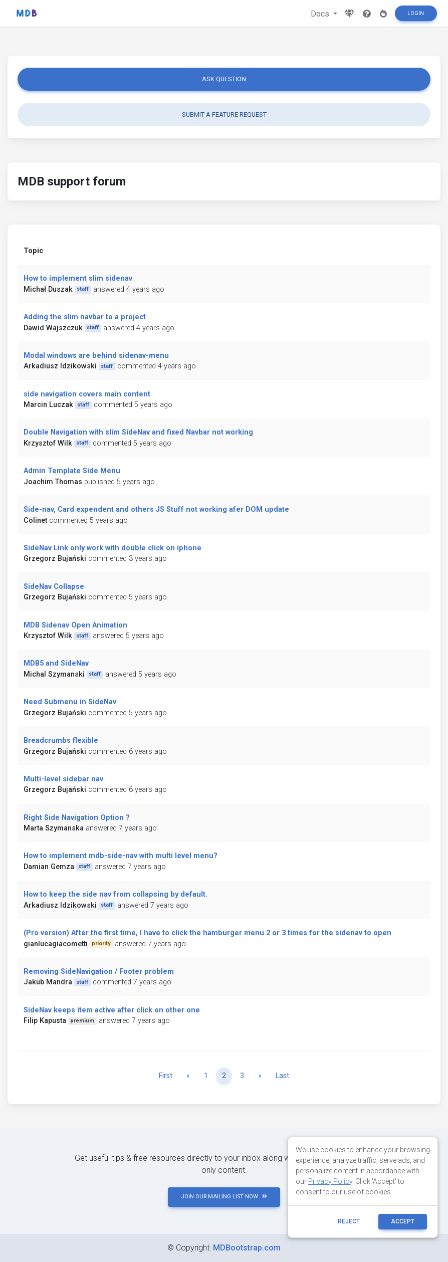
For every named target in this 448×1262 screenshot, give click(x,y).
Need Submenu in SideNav (70, 702)
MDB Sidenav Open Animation (75, 625)
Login (415, 13)
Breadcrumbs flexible (61, 740)
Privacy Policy (330, 1181)
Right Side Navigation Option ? (77, 817)
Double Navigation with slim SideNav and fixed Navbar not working (138, 432)
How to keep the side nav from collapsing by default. (115, 894)
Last (282, 1076)
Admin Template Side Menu (72, 471)
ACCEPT (402, 1221)
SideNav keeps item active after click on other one (112, 1010)
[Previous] (188, 1076)
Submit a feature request (224, 114)
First (165, 1076)
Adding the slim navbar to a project (85, 317)
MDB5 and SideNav (56, 663)
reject (349, 1221)
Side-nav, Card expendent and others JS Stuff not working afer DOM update (156, 509)
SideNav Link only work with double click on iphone (112, 548)
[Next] (260, 1076)
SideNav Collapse (54, 586)
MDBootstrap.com (247, 1247)
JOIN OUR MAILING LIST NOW (224, 1196)
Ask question (224, 79)
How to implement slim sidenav (78, 278)
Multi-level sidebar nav (63, 779)
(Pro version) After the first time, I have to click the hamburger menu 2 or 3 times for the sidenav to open (207, 933)
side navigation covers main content (87, 394)
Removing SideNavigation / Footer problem (99, 971)
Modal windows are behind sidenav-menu (96, 355)
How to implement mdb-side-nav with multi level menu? (120, 856)
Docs (321, 14)
